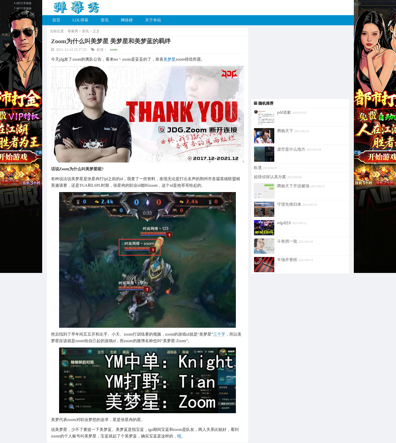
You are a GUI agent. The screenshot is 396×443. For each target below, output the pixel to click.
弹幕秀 (72, 31)
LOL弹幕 (80, 20)
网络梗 (127, 20)
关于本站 (153, 20)
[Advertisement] (299, 63)
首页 (56, 20)
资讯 (105, 20)
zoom (113, 49)
